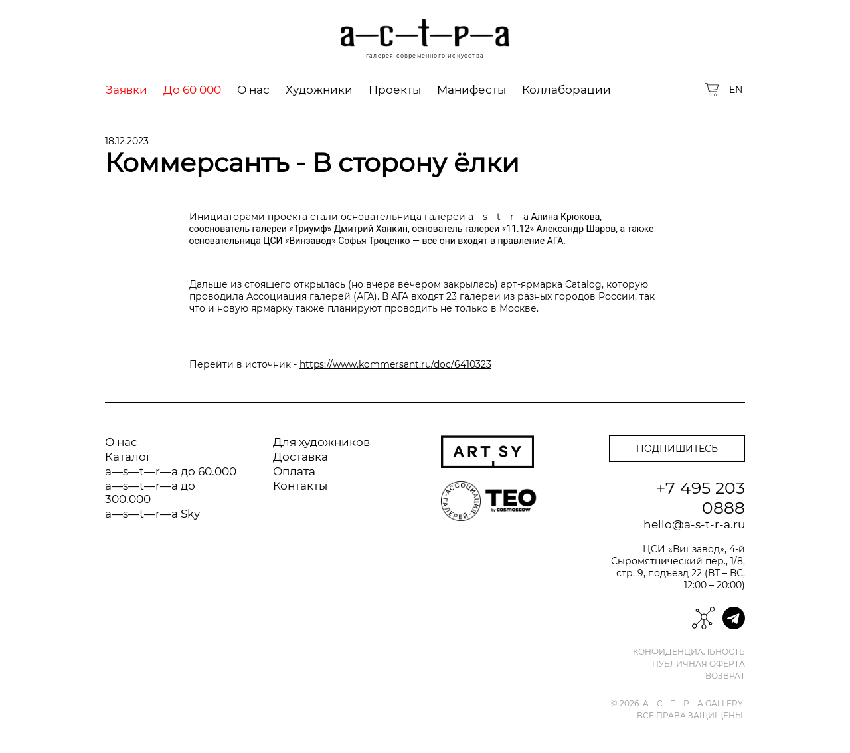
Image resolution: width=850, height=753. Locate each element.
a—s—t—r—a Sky (152, 513)
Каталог (128, 456)
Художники (319, 89)
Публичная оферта (698, 664)
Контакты (300, 485)
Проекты (395, 89)
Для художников (321, 442)
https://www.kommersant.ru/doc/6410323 (395, 364)
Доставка (300, 456)
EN (735, 90)
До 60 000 (192, 89)
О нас (253, 89)
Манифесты (471, 89)
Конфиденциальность (689, 652)
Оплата (294, 471)
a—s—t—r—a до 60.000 (170, 471)
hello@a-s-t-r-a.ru (694, 524)
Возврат (725, 676)
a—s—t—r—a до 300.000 (150, 492)
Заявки (126, 89)
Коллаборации (566, 89)
